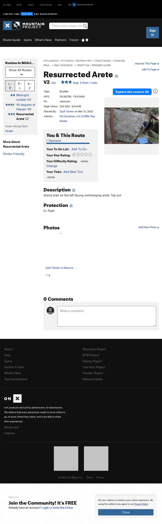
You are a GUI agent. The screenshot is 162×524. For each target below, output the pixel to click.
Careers (9, 433)
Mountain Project (94, 349)
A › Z (30, 86)
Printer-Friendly (13, 154)
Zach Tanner (67, 111)
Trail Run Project (94, 367)
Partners (60, 40)
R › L (20, 86)
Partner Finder (14, 367)
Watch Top (83, 65)
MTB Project (91, 355)
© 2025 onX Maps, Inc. (70, 477)
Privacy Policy (141, 504)
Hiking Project (92, 361)
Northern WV (84, 60)
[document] (125, 506)
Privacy (100, 477)
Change (51, 166)
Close (126, 512)
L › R (10, 86)
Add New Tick (73, 172)
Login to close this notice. (58, 507)
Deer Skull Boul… (64, 65)
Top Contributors (15, 379)
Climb (7, 4)
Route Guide (12, 40)
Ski (60, 4)
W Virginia (67, 60)
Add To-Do (79, 149)
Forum (74, 40)
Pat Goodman (67, 116)
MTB (19, 4)
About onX (11, 427)
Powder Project (93, 373)
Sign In (152, 32)
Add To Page (150, 69)
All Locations (50, 60)
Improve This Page (147, 63)
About (8, 349)
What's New (43, 40)
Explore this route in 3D (132, 92)
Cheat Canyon (103, 60)
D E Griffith (83, 116)
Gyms (28, 40)
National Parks (92, 379)
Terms (89, 477)
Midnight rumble (101, 65)
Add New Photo (148, 227)
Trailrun (46, 4)
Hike (31, 4)
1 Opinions (53, 140)
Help (7, 355)
